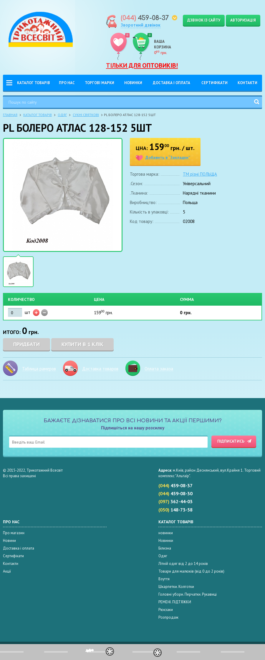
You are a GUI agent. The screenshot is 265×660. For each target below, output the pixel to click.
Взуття (164, 578)
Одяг (62, 115)
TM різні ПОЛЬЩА (200, 174)
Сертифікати (214, 82)
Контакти (247, 82)
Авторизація (243, 20)
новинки (165, 532)
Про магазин (13, 532)
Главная (10, 115)
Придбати (26, 344)
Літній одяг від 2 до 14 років (183, 563)
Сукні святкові (86, 115)
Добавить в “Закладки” (167, 157)
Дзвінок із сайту (203, 20)
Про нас (67, 82)
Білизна (164, 548)
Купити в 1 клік (82, 344)
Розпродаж (168, 617)
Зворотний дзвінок (140, 25)
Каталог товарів (33, 82)
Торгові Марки (99, 82)
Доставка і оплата (171, 82)
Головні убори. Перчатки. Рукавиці (187, 594)
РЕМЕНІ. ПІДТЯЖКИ (174, 601)
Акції (7, 571)
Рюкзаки (165, 609)
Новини (9, 540)
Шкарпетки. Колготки (176, 586)
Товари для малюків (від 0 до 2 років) (191, 571)
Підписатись (230, 441)
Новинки (133, 82)
